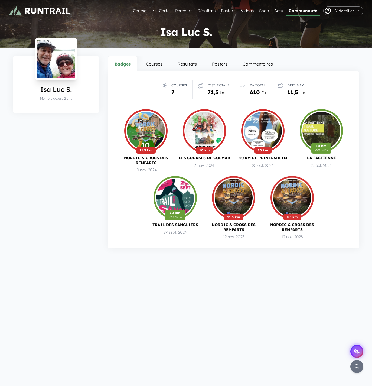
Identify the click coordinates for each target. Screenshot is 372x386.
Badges (123, 64)
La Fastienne (321, 157)
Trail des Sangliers (175, 224)
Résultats (207, 10)
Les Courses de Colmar (204, 158)
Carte (164, 10)
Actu (278, 10)
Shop (264, 10)
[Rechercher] (356, 366)
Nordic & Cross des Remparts (146, 160)
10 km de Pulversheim (263, 157)
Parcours (183, 10)
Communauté (303, 10)
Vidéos (247, 10)
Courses (140, 10)
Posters (228, 10)
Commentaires (258, 64)
